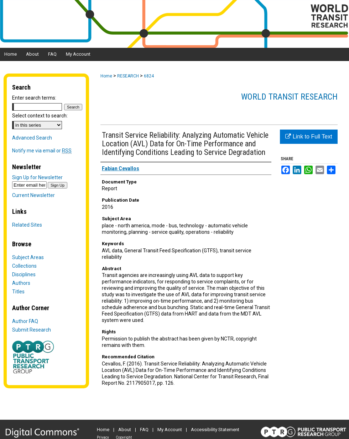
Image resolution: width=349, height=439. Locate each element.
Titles (18, 291)
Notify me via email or (42, 150)
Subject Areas (28, 257)
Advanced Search (32, 138)
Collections (24, 266)
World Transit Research (289, 97)
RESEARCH (128, 76)
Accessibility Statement (215, 429)
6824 (149, 76)
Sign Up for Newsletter (37, 177)
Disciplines (24, 274)
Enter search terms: (34, 98)
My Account (169, 429)
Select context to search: (40, 115)
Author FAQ (25, 321)
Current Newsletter (33, 195)
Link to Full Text (308, 136)
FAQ (144, 429)
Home (106, 76)
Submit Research (31, 330)
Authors (21, 283)
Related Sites (27, 225)
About (124, 429)
